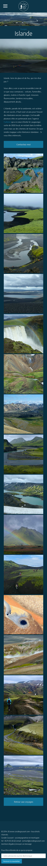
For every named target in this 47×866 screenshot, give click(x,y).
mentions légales (7, 844)
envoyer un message (24, 844)
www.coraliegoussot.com (20, 831)
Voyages (23, 29)
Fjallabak (7, 122)
